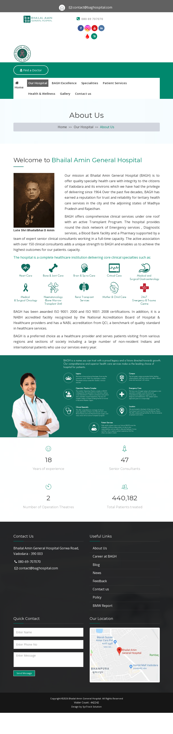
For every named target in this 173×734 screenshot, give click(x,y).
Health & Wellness (41, 93)
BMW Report (102, 605)
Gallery (65, 93)
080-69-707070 (29, 561)
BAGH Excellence (64, 83)
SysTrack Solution (92, 706)
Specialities (89, 83)
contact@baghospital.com (38, 568)
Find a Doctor (31, 70)
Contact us (83, 93)
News (97, 573)
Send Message (24, 673)
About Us (100, 548)
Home (62, 127)
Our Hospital (37, 83)
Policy (97, 597)
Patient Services (115, 83)
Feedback (100, 581)
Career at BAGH (105, 556)
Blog (96, 564)
